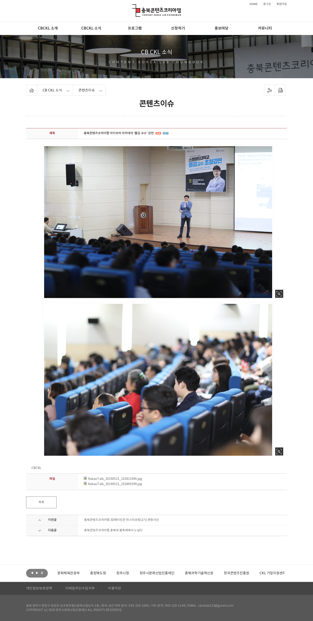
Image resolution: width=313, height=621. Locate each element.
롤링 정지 (42, 573)
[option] (68, 573)
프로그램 (135, 28)
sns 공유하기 (269, 90)
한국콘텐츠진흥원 (236, 573)
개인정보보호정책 (39, 588)
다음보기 (37, 573)
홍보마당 (221, 28)
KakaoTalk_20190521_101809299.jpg (113, 484)
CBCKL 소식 (91, 28)
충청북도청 (98, 573)
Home (27, 87)
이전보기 (32, 573)
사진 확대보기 (279, 293)
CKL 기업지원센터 (273, 573)
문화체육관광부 (68, 573)
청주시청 (122, 573)
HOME (254, 4)
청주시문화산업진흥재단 (157, 573)
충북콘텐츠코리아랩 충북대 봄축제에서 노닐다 (113, 530)
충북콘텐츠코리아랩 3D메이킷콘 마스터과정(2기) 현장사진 (121, 520)
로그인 (267, 4)
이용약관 (114, 588)
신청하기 (178, 28)
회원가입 (281, 4)
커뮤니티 (265, 28)
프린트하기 (280, 90)
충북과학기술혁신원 (199, 573)
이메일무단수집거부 (80, 588)
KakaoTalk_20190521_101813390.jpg (113, 479)
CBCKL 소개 (48, 28)
